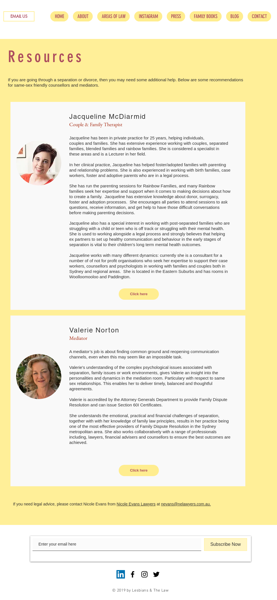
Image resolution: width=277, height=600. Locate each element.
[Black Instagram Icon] (144, 574)
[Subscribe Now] (225, 544)
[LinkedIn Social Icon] (120, 574)
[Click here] (139, 294)
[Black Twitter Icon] (156, 574)
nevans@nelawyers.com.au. (186, 504)
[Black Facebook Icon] (132, 574)
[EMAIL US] (18, 16)
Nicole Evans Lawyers (136, 504)
